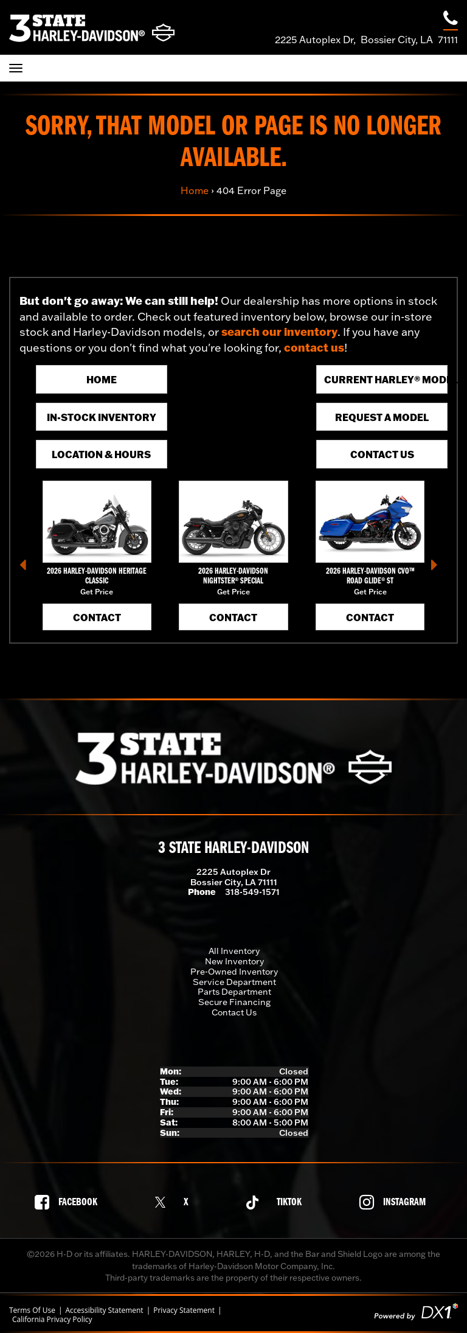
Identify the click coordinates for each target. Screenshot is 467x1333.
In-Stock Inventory (101, 417)
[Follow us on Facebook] (69, 1202)
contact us (314, 347)
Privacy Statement (184, 1310)
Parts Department (234, 991)
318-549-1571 (252, 891)
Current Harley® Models (386, 379)
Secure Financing (234, 1002)
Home (195, 190)
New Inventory (234, 961)
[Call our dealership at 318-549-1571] (450, 19)
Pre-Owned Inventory (234, 971)
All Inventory (234, 950)
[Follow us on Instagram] (395, 1202)
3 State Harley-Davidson (233, 848)
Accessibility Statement (104, 1310)
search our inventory (279, 331)
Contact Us (382, 454)
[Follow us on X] (175, 1202)
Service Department (234, 981)
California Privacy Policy (52, 1319)
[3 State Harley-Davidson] (92, 27)
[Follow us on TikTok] (277, 1202)
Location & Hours (101, 454)
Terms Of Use (32, 1310)
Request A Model (382, 417)
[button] (27, 568)
